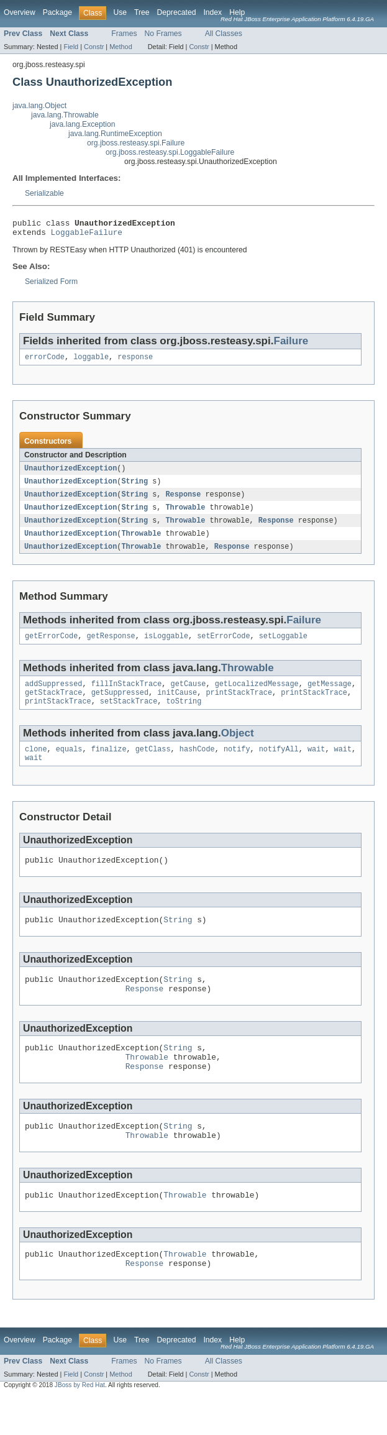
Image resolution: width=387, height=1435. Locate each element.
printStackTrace (239, 705)
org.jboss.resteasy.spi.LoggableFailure (170, 152)
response (135, 362)
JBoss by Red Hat (80, 1424)
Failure (290, 345)
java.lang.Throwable (65, 115)
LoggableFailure (86, 235)
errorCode (45, 362)
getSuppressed (119, 705)
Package (57, 12)
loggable (91, 362)
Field (70, 46)
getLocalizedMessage (257, 695)
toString (183, 715)
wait (316, 764)
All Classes (223, 33)
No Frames (163, 33)
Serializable (44, 193)
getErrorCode (51, 646)
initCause (177, 705)
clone (36, 764)
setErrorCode (223, 646)
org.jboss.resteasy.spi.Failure (135, 143)
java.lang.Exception (82, 124)
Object (237, 747)
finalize (109, 764)
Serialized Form (51, 285)
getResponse (111, 646)
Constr (94, 46)
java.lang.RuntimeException (115, 133)
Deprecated (176, 12)
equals (69, 764)
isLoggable (166, 646)
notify (237, 764)
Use (120, 12)
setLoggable (283, 646)
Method (120, 46)
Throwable (185, 515)
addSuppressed (53, 695)
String (134, 487)
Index (212, 12)
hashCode (197, 764)
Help (237, 12)
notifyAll (279, 764)
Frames (124, 33)
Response (183, 501)
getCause (188, 695)
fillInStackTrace (126, 695)
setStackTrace (128, 715)
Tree (142, 12)
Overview (19, 12)
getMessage (329, 695)
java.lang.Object (39, 105)
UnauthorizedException (70, 474)
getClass (153, 764)
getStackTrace (53, 705)
